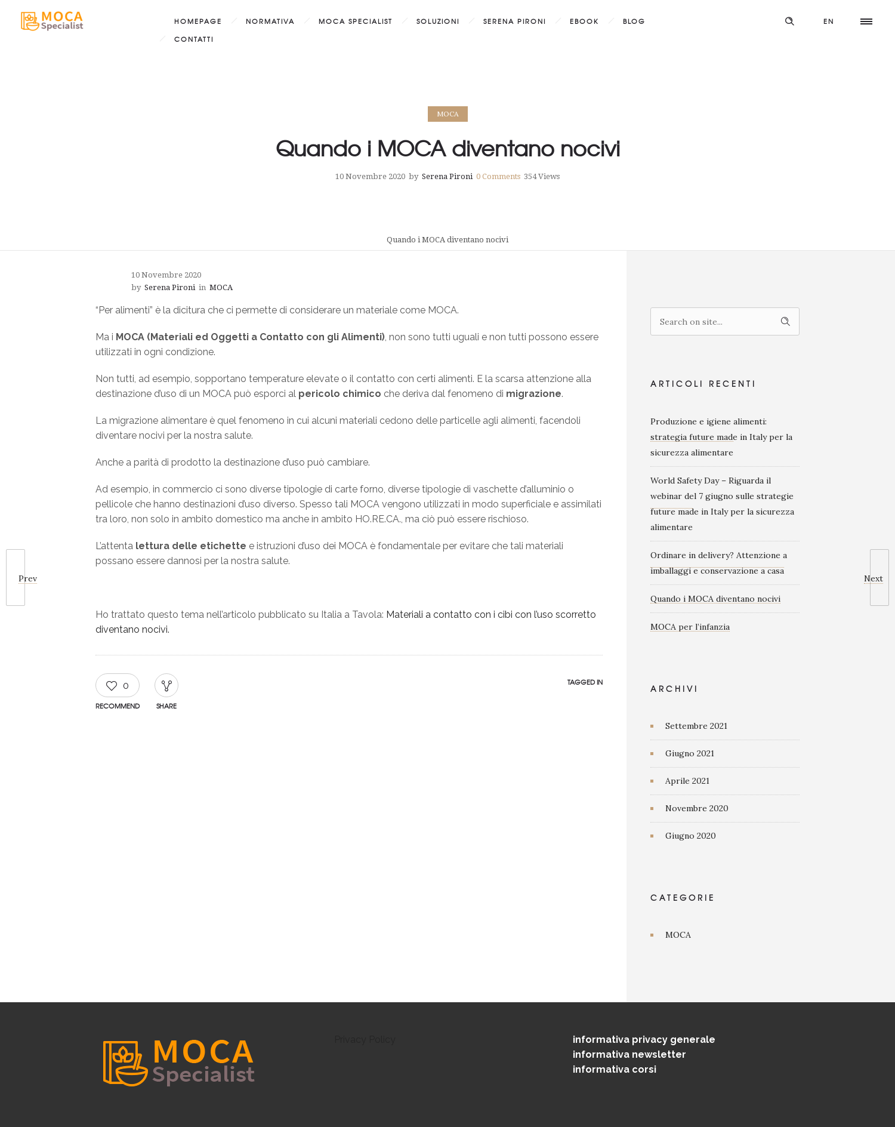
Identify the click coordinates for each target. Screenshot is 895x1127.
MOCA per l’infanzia (690, 626)
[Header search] (789, 19)
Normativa (270, 21)
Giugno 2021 (689, 753)
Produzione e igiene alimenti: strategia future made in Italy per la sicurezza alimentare (721, 437)
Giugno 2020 (690, 835)
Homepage (198, 21)
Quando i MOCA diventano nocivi (715, 598)
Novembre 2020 (697, 808)
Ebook (584, 21)
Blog (634, 21)
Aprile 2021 (687, 780)
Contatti (194, 39)
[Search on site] (725, 321)
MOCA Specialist (356, 21)
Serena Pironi (514, 21)
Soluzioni (437, 21)
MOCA (678, 934)
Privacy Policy (365, 1039)
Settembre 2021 (696, 725)
